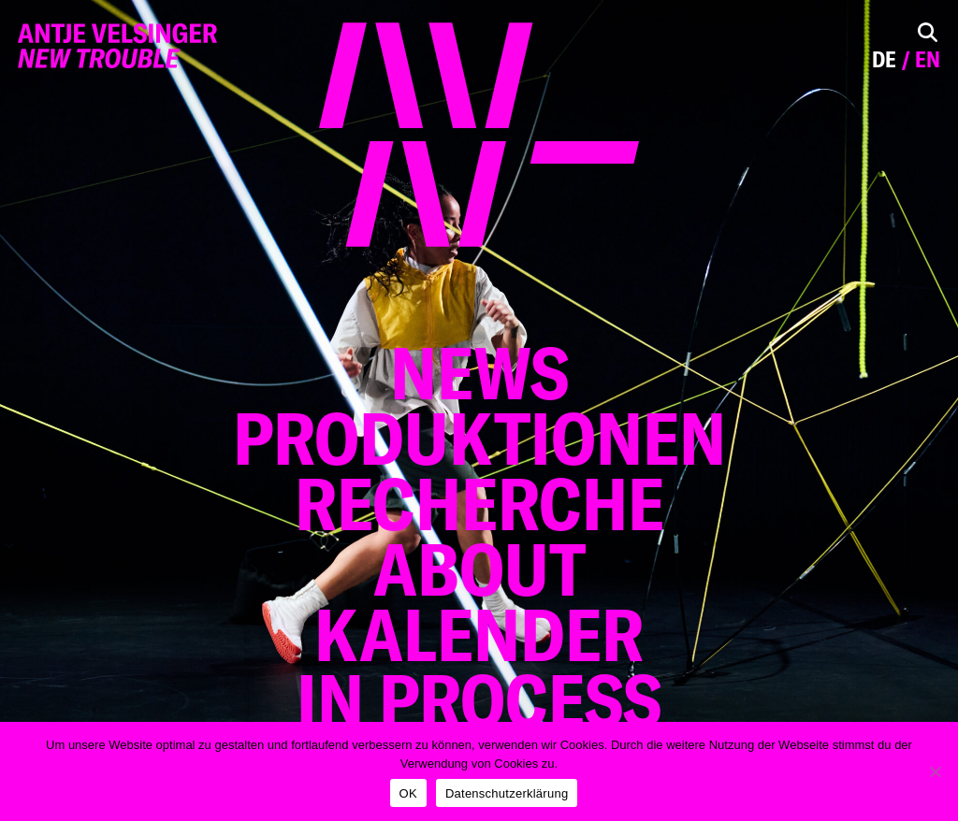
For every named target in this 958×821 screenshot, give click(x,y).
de (884, 59)
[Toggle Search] (927, 32)
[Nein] (934, 771)
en (927, 59)
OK (408, 793)
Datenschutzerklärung (506, 793)
